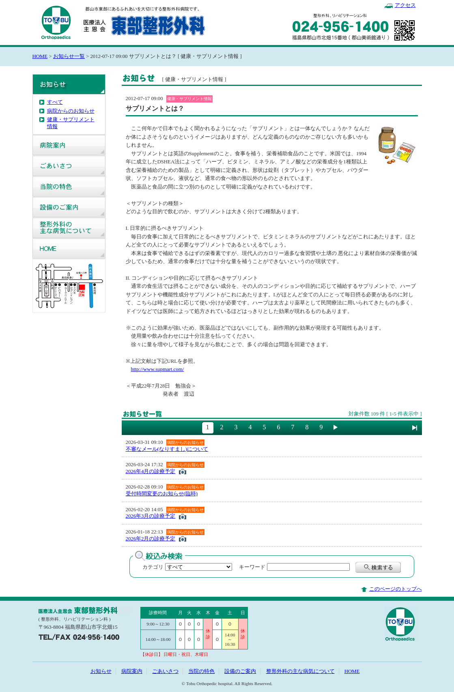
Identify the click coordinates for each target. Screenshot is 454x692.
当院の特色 (68, 186)
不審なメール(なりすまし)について (167, 449)
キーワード (249, 567)
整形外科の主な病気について (68, 228)
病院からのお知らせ (71, 111)
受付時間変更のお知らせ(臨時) (162, 494)
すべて (55, 102)
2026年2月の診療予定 (151, 539)
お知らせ (68, 84)
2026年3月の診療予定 (151, 516)
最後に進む (415, 428)
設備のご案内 (68, 207)
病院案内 (68, 145)
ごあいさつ (68, 166)
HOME (40, 56)
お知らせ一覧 (69, 56)
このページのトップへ (395, 589)
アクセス (405, 5)
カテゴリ (153, 567)
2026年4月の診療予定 (151, 471)
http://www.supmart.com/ (157, 369)
